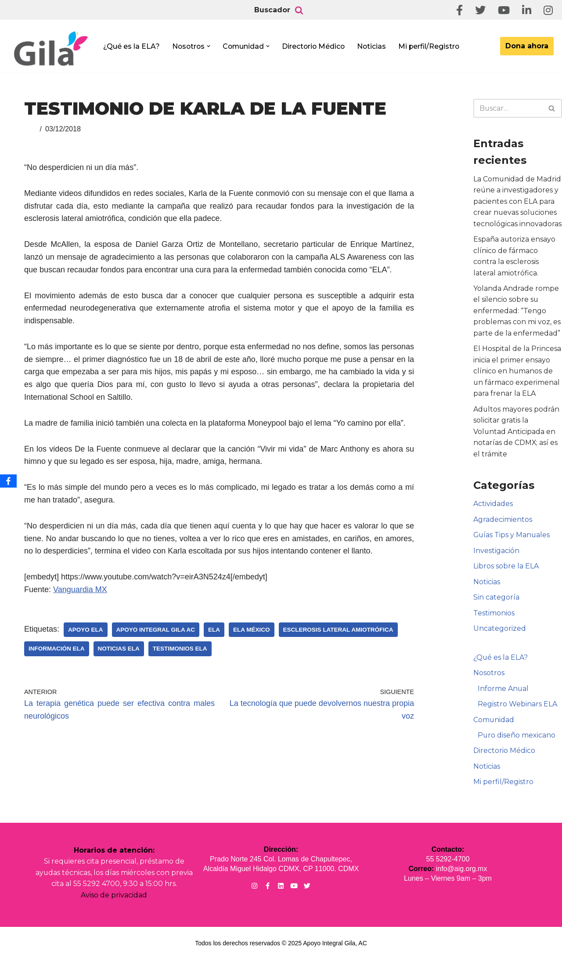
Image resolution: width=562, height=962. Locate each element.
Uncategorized (499, 630)
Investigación (496, 552)
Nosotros (488, 674)
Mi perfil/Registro (433, 46)
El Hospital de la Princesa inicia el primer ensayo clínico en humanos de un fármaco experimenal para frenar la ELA (517, 371)
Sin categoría (496, 599)
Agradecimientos (502, 521)
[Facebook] (8, 481)
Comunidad (494, 721)
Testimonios (494, 615)
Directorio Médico (316, 46)
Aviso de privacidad (114, 897)
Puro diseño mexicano (517, 737)
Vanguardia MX (80, 589)
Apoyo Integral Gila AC (155, 629)
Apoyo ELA (85, 629)
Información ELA (57, 648)
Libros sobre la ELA (506, 568)
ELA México (251, 629)
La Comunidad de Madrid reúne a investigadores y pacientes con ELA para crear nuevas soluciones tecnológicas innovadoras (517, 201)
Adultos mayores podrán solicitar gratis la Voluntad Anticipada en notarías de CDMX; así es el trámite (516, 432)
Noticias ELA (119, 648)
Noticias (375, 46)
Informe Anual (503, 690)
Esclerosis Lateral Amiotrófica (338, 629)
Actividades (493, 505)
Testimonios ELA (180, 648)
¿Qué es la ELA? (131, 46)
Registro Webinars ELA (517, 706)
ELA (214, 629)
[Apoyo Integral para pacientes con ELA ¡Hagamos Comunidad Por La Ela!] (51, 49)
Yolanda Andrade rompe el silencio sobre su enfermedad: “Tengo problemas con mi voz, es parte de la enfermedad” (517, 311)
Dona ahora (526, 46)
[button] (210, 46)
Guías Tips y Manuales (512, 536)
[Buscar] (299, 10)
